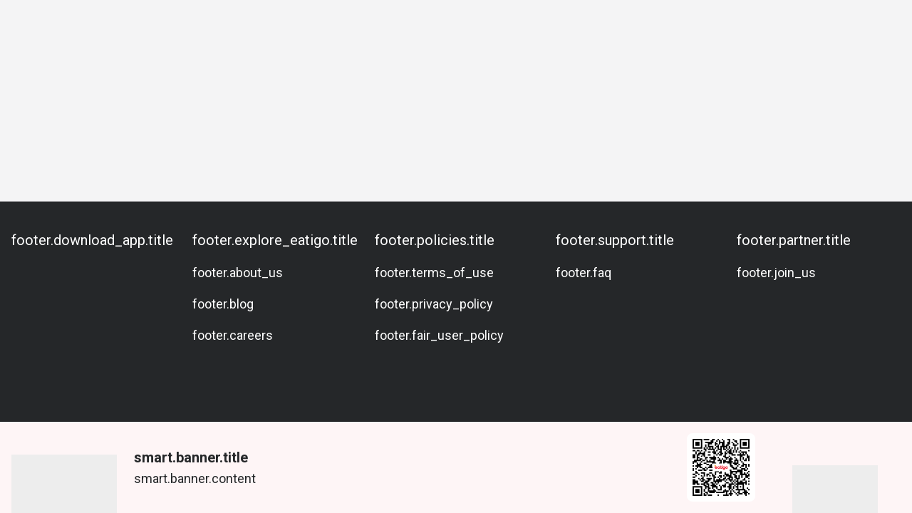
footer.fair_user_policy (439, 335)
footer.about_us (237, 272)
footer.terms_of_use (434, 272)
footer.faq (583, 272)
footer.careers (232, 335)
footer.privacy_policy (434, 303)
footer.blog (223, 303)
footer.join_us (776, 272)
